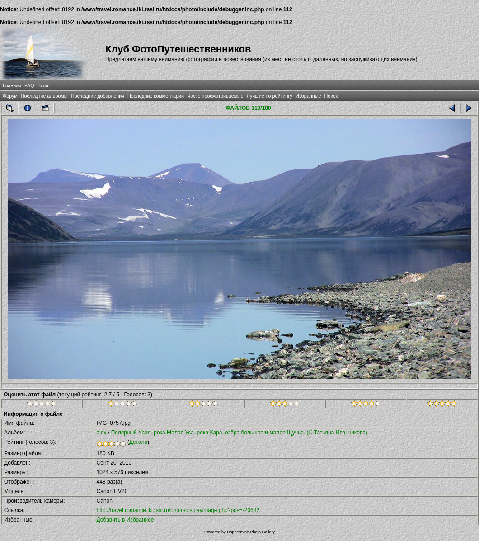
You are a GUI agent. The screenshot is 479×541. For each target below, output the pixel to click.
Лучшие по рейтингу (269, 96)
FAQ (29, 85)
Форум (10, 96)
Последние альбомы (44, 96)
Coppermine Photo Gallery (251, 532)
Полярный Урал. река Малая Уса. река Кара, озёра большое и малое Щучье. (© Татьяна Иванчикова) (239, 432)
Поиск (331, 96)
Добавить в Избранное (125, 520)
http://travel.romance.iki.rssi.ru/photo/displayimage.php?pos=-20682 (178, 510)
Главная (12, 85)
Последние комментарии (155, 96)
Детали (138, 442)
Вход (43, 85)
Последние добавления (97, 96)
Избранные (308, 96)
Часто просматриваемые (215, 96)
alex (102, 432)
